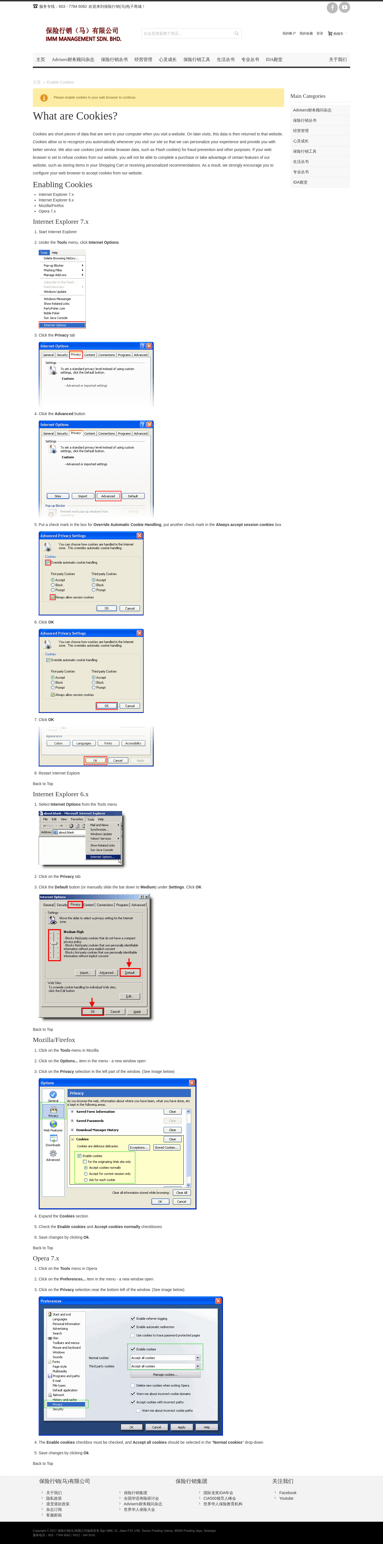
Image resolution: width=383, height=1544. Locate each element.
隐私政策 (54, 1498)
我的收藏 (306, 33)
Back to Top (43, 783)
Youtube (286, 1498)
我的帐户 (289, 33)
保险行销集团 (135, 1493)
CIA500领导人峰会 (219, 1498)
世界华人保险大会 (139, 1509)
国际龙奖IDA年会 (218, 1493)
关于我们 (54, 1493)
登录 (319, 33)
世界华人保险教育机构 (222, 1504)
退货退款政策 (58, 1504)
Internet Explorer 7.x (56, 194)
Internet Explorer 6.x (56, 200)
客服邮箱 (54, 1515)
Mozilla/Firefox (51, 205)
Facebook (287, 1493)
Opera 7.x (47, 211)
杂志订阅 (54, 1509)
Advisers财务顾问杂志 (143, 1504)
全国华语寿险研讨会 (141, 1498)
